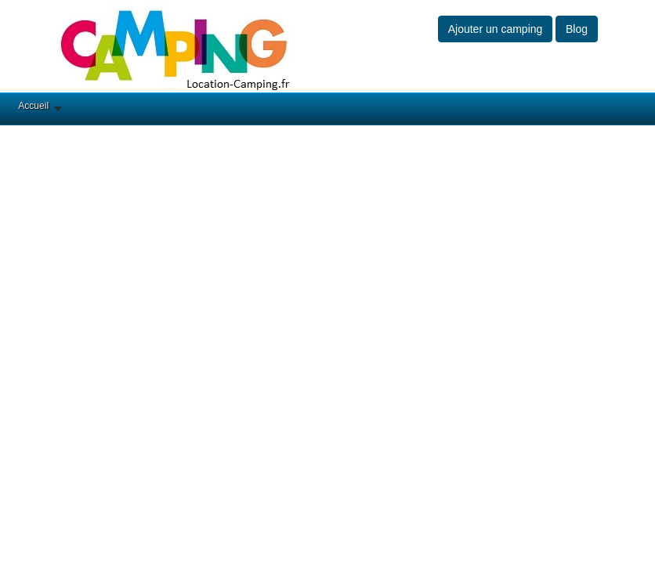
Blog (577, 29)
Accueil (33, 105)
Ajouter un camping (495, 29)
